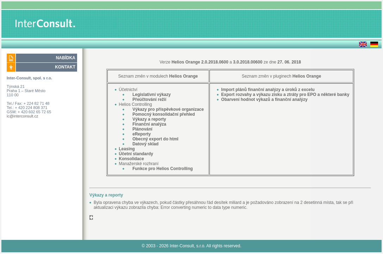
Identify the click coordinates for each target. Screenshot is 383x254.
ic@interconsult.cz (22, 116)
